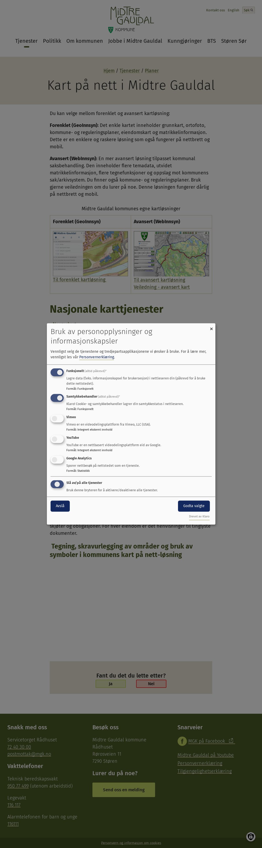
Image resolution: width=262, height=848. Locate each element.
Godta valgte (194, 506)
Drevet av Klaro (199, 516)
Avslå (60, 506)
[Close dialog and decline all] (211, 326)
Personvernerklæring (96, 357)
